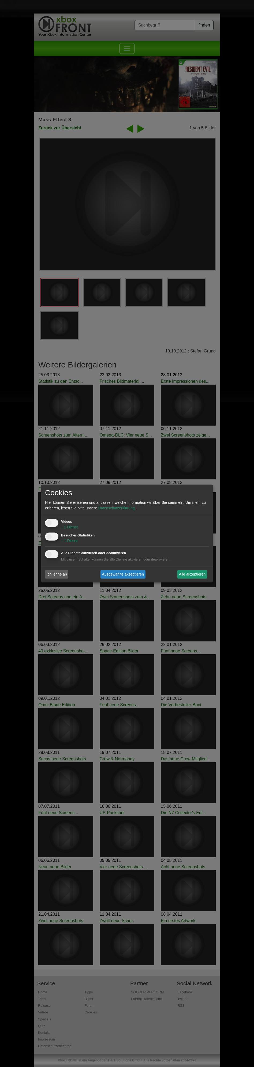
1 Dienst (69, 527)
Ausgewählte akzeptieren (123, 574)
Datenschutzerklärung (116, 508)
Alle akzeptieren (192, 574)
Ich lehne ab (57, 574)
